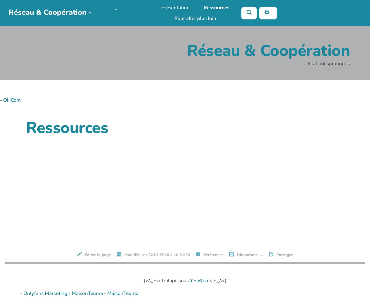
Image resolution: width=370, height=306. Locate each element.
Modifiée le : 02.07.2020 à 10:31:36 (153, 255)
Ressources (216, 7)
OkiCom (105, 9)
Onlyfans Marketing (46, 293)
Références (209, 255)
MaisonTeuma (88, 293)
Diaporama (246, 255)
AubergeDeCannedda (341, 13)
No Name (288, 13)
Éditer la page (94, 255)
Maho (306, 13)
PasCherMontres (114, 17)
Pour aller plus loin (195, 18)
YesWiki (199, 280)
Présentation (175, 7)
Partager (281, 255)
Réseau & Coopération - (50, 12)
